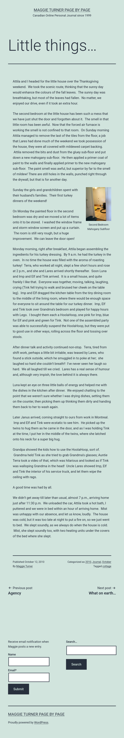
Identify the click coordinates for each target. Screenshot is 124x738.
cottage (107, 566)
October (106, 561)
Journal (96, 561)
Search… (71, 641)
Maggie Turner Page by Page (62, 10)
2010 (88, 561)
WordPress (41, 722)
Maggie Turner (24, 566)
